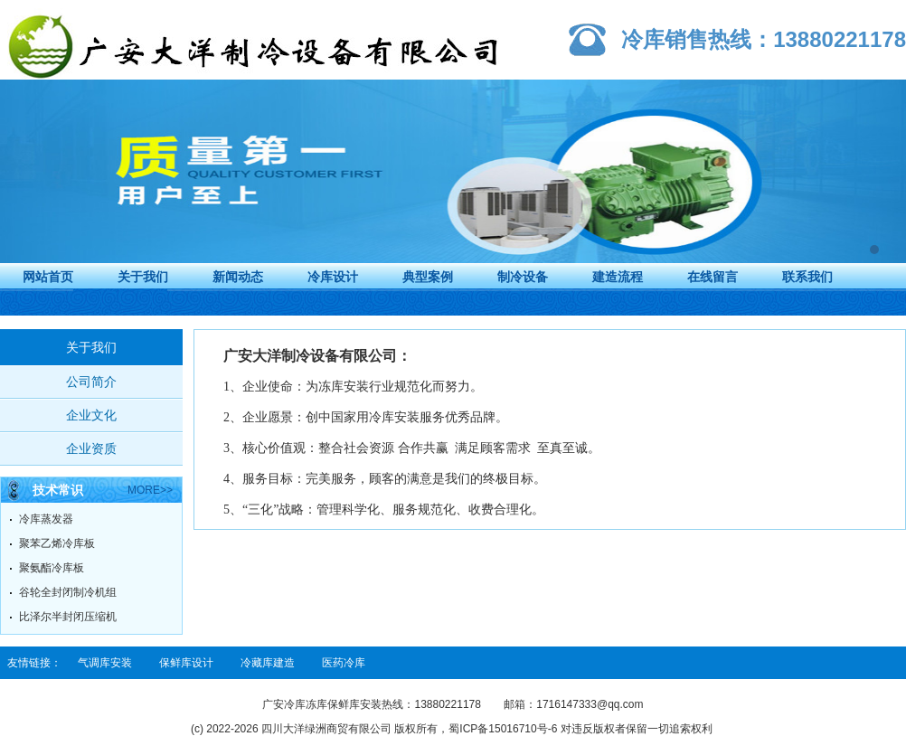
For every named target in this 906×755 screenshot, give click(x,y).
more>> (150, 490)
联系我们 (807, 276)
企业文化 (91, 415)
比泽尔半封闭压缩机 (68, 616)
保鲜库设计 (186, 662)
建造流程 (617, 276)
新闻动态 (237, 276)
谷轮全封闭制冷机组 (68, 592)
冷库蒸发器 (46, 519)
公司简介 (91, 381)
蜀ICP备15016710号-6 (502, 728)
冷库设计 (332, 276)
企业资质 (91, 448)
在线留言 (712, 276)
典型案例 (427, 276)
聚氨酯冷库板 (51, 568)
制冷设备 (522, 276)
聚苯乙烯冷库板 (57, 543)
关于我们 (143, 276)
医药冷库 (343, 662)
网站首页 (48, 276)
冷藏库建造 (268, 662)
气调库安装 (105, 662)
